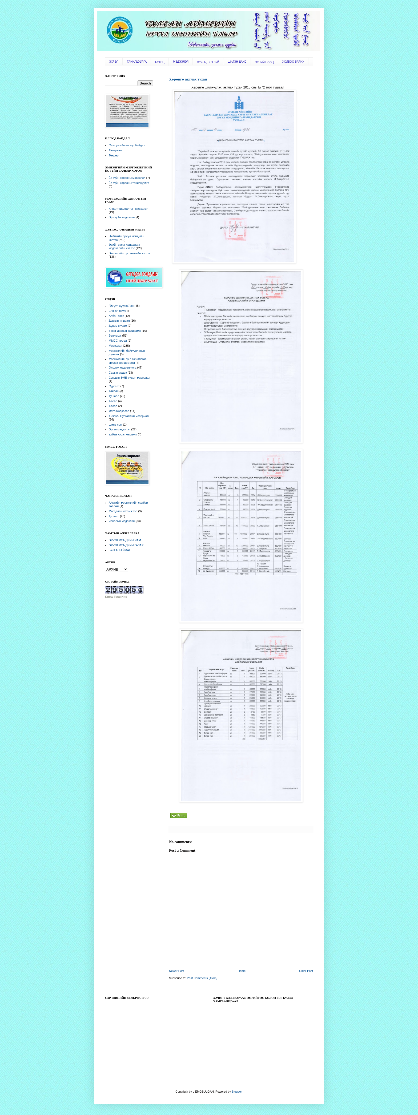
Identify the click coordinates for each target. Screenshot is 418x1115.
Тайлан (114, 391)
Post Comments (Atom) (202, 978)
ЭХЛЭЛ (113, 61)
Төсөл (113, 405)
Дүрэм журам (118, 325)
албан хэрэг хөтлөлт (123, 434)
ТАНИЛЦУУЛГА (137, 61)
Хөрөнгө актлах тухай (188, 79)
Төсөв (113, 401)
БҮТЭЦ (159, 62)
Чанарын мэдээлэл (122, 521)
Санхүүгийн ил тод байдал (127, 145)
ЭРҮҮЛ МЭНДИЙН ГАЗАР (126, 545)
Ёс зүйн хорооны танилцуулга (129, 182)
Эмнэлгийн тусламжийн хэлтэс (130, 253)
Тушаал (114, 396)
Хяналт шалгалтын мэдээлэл (128, 208)
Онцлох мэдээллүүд (122, 367)
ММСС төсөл (118, 340)
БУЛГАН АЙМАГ (120, 550)
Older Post (306, 970)
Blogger (237, 1091)
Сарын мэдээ (118, 372)
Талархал (115, 150)
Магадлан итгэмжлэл (123, 511)
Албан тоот (116, 315)
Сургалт (114, 386)
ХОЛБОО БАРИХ (293, 61)
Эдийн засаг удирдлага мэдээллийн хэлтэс (124, 246)
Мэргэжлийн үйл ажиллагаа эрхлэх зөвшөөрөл (128, 360)
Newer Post (176, 970)
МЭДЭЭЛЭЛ (180, 61)
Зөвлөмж (115, 335)
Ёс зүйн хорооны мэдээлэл (127, 177)
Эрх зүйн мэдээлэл (122, 217)
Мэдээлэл (115, 345)
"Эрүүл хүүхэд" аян (122, 305)
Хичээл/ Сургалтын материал (129, 416)
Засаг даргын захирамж (125, 330)
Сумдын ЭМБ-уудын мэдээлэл (129, 377)
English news (117, 310)
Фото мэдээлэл (119, 411)
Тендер (114, 155)
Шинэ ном (115, 424)
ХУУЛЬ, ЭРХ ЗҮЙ (208, 62)
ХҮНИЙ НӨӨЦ (264, 62)
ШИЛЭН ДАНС (237, 61)
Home (242, 970)
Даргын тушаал (119, 320)
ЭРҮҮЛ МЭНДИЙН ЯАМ (125, 540)
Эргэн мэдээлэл (119, 429)
